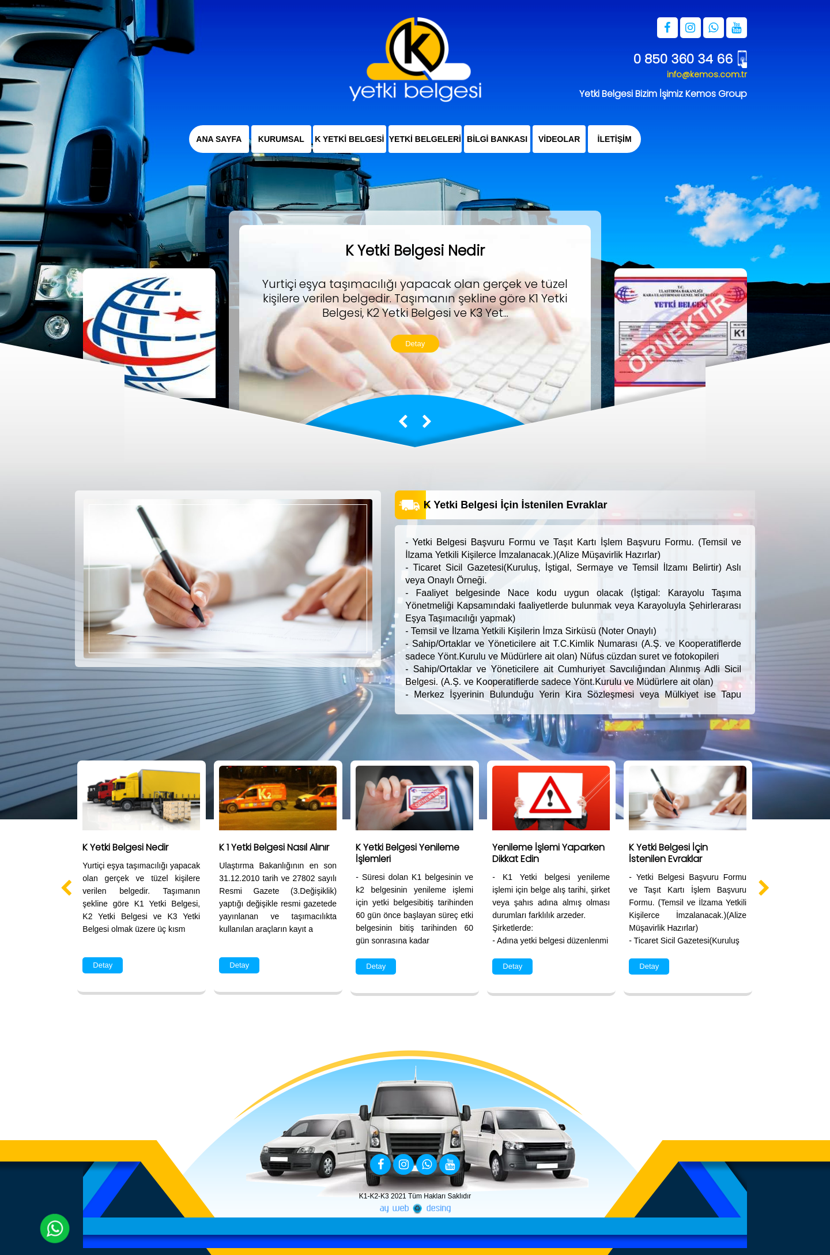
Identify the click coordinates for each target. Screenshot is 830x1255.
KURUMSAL (281, 139)
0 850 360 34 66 (683, 59)
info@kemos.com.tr (707, 74)
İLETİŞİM (615, 139)
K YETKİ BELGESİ (349, 139)
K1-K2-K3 (374, 1196)
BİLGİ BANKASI (497, 139)
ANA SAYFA (219, 139)
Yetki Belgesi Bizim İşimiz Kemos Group (663, 93)
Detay (415, 343)
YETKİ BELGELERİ (425, 139)
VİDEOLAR (559, 139)
